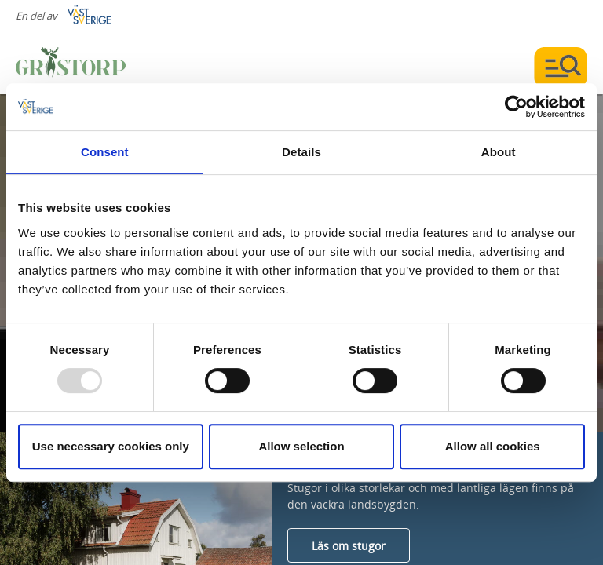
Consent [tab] (105, 152)
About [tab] (498, 152)
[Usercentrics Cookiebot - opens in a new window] (516, 106)
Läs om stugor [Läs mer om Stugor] (349, 545)
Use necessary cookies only (110, 446)
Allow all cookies (492, 446)
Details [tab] (301, 152)
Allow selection (301, 446)
